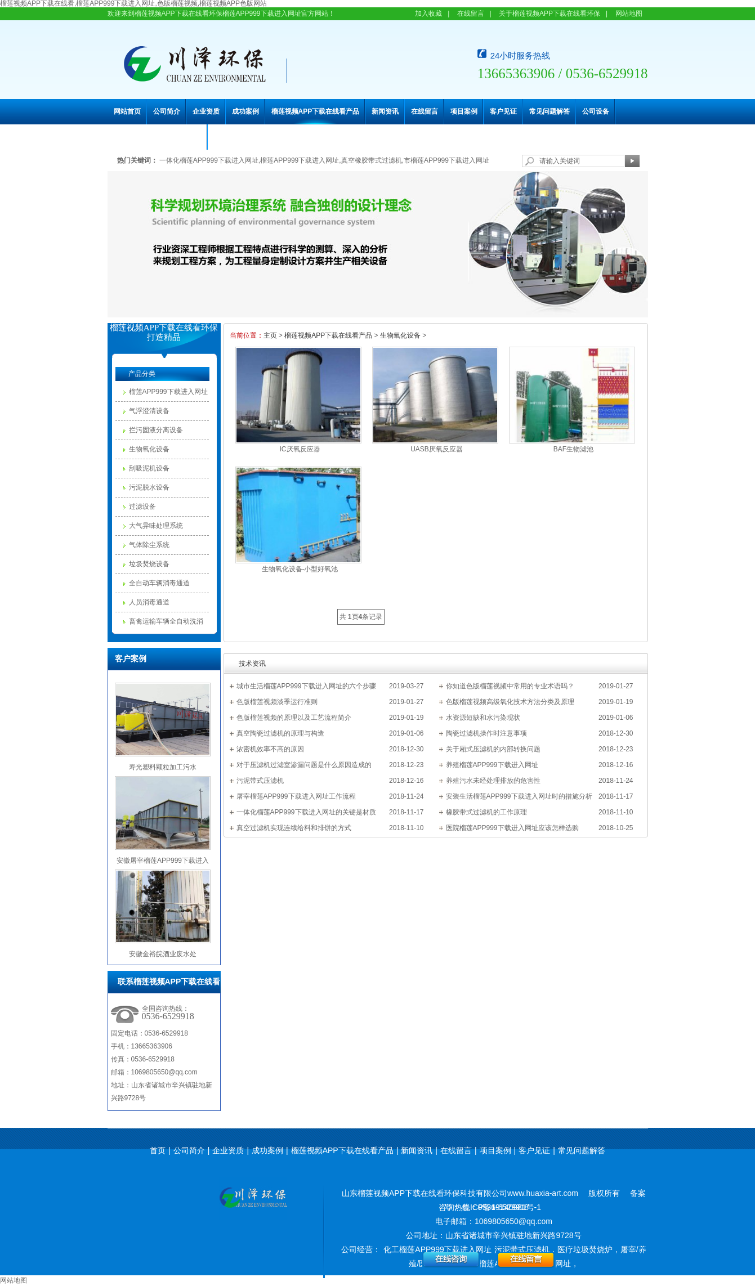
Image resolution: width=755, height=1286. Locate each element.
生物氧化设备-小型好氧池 (300, 569)
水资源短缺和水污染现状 (483, 718)
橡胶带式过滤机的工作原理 (486, 812)
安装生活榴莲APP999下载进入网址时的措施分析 (519, 796)
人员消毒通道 (149, 602)
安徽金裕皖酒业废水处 (162, 954)
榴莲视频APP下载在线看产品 (315, 111)
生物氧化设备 (149, 449)
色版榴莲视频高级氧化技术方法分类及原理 (510, 702)
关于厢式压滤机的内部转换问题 (493, 749)
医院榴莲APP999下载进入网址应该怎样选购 (512, 828)
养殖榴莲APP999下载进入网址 (492, 765)
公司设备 (595, 111)
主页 (270, 335)
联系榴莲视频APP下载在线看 (158, 137)
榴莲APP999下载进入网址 (168, 392)
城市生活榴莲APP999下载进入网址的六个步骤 (306, 686)
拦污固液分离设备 (156, 430)
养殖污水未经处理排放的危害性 (493, 781)
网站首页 (127, 111)
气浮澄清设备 (149, 411)
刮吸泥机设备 (149, 468)
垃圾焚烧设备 (149, 564)
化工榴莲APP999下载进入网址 (437, 1249)
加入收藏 (428, 13)
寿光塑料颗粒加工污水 (162, 767)
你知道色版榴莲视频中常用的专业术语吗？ (510, 686)
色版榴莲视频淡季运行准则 (277, 702)
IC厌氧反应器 (300, 449)
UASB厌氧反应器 (436, 449)
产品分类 (141, 374)
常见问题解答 (549, 111)
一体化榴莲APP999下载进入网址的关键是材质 (306, 812)
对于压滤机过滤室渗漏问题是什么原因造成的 (304, 765)
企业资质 (206, 111)
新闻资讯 (385, 111)
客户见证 (503, 111)
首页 (158, 1150)
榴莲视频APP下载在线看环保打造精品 (164, 332)
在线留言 (470, 13)
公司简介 (166, 111)
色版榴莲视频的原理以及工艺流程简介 (293, 718)
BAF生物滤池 (573, 449)
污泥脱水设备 (149, 487)
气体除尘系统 (149, 545)
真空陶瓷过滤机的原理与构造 (280, 733)
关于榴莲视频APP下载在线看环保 (549, 13)
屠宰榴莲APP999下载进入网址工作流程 (296, 796)
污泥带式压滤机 (260, 781)
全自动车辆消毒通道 (159, 583)
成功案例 (245, 111)
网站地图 (628, 13)
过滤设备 (142, 506)
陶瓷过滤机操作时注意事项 (486, 733)
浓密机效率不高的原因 (270, 749)
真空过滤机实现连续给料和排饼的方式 (293, 828)
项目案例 (463, 111)
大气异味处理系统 (156, 526)
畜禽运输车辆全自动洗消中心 (166, 624)
